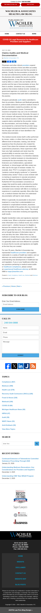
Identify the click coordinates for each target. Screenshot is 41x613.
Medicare (35, 275)
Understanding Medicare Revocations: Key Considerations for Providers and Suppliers (18, 468)
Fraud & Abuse (9, 397)
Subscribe (20, 309)
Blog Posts (20, 584)
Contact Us (20, 34)
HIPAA (6, 413)
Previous (6, 286)
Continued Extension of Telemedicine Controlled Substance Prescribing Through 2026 (20, 460)
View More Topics (8, 429)
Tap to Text (30, 4)
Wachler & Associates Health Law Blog (20, 23)
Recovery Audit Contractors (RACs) (17, 394)
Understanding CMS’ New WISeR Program (18, 476)
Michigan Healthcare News (13, 409)
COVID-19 (7, 405)
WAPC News (8, 421)
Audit (9, 275)
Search (37, 444)
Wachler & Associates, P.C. (28, 604)
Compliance (14, 275)
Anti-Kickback (9, 425)
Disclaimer (20, 567)
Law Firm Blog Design (20, 610)
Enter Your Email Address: (11, 301)
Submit (20, 355)
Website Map (20, 579)
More (34, 34)
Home (7, 34)
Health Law (21, 275)
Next (19, 286)
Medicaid (27, 275)
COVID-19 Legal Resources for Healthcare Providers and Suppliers (20, 41)
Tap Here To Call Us (10, 4)
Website (20, 562)
